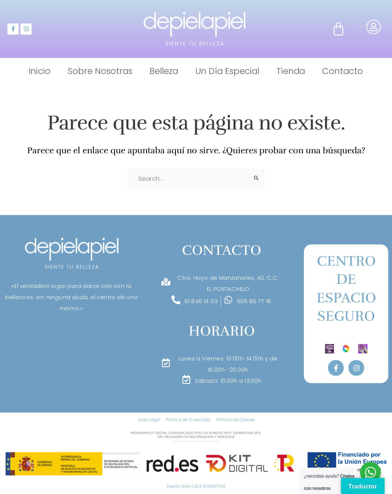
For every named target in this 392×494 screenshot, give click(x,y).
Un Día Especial (227, 71)
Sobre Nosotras (100, 71)
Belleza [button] (164, 71)
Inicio (40, 71)
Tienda (290, 71)
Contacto (342, 71)
